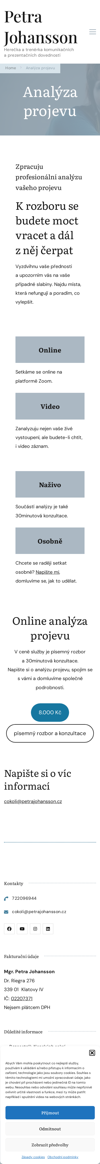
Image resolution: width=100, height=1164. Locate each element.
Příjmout (50, 1112)
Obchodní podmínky (62, 1157)
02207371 (22, 998)
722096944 (24, 898)
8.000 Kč (50, 712)
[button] (92, 1053)
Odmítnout (50, 1129)
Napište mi (47, 572)
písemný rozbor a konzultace (50, 733)
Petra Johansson (41, 26)
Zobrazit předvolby (50, 1145)
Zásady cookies (33, 1157)
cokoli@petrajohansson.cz (33, 801)
